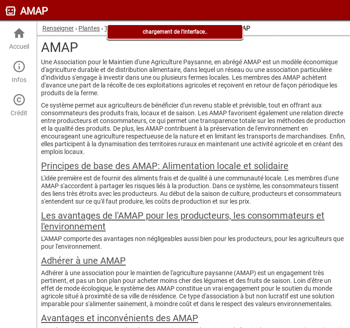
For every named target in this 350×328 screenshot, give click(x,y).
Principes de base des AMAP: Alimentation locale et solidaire (164, 165)
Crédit (19, 105)
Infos (19, 72)
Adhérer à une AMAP (83, 260)
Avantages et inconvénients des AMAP (119, 318)
